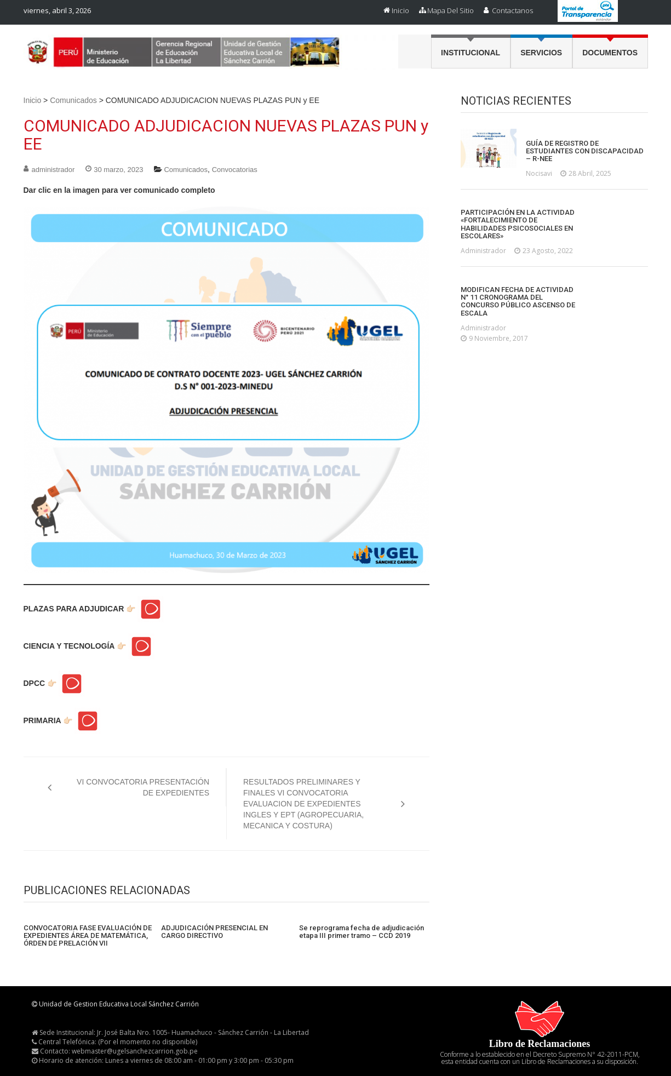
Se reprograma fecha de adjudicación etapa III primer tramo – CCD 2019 (361, 932)
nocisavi (539, 173)
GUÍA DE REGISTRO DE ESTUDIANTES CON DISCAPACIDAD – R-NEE (585, 151)
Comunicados (73, 100)
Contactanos (512, 10)
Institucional (470, 52)
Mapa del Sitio (450, 10)
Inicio (400, 10)
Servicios (541, 52)
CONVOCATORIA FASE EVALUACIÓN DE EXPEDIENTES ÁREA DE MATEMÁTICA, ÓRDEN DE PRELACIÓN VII (88, 936)
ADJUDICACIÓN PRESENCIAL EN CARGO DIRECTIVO (214, 932)
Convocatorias (234, 169)
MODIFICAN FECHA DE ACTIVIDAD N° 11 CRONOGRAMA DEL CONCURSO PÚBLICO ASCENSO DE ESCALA (518, 301)
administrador (53, 169)
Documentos (610, 52)
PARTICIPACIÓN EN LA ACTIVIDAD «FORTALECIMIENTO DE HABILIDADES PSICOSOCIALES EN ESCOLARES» (518, 224)
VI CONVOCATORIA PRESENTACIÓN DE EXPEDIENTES (143, 787)
